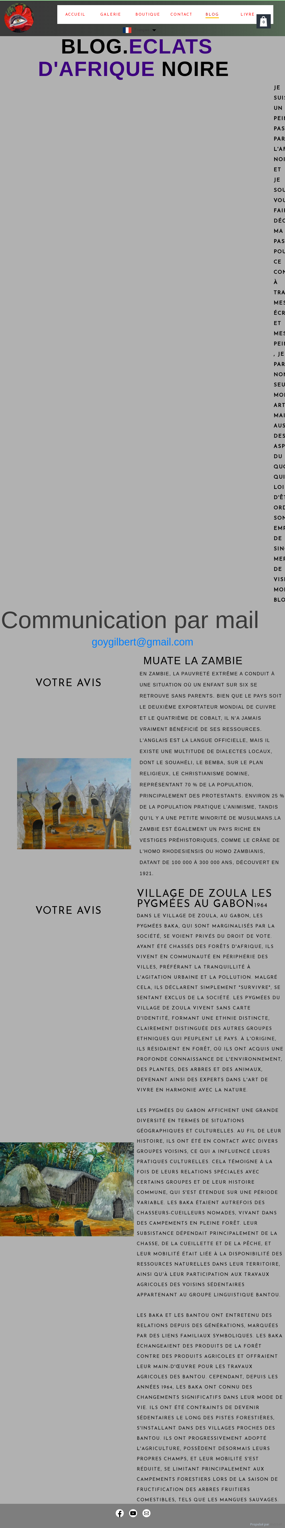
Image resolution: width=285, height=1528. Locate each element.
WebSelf (276, 1524)
